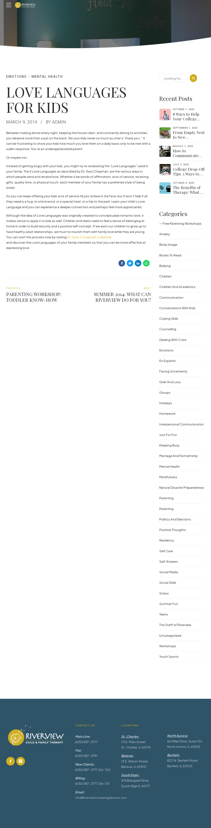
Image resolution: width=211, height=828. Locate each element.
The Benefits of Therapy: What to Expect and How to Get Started (188, 194)
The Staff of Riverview (175, 625)
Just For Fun (168, 435)
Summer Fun (168, 604)
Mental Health (47, 76)
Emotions (16, 76)
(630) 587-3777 (86, 742)
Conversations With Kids (177, 308)
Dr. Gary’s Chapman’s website (89, 237)
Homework (167, 413)
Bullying (165, 266)
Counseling (167, 329)
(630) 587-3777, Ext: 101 (92, 783)
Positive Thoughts (172, 530)
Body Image (168, 244)
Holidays (165, 403)
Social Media (168, 572)
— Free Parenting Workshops (180, 223)
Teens (163, 614)
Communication (171, 297)
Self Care (166, 551)
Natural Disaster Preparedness (181, 487)
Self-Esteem (168, 561)
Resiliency (166, 540)
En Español (167, 361)
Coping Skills (168, 318)
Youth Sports (169, 656)
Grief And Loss (170, 382)
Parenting (166, 498)
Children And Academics (177, 287)
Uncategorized (170, 635)
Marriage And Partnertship (178, 456)
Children (165, 276)
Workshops (167, 646)
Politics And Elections (175, 519)
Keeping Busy (169, 445)
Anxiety (164, 234)
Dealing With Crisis (172, 340)
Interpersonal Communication (181, 424)
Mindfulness (168, 477)
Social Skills (167, 582)
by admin (56, 122)
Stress (164, 593)
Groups (164, 392)
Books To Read (170, 255)
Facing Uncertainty (173, 371)
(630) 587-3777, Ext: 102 (92, 770)
